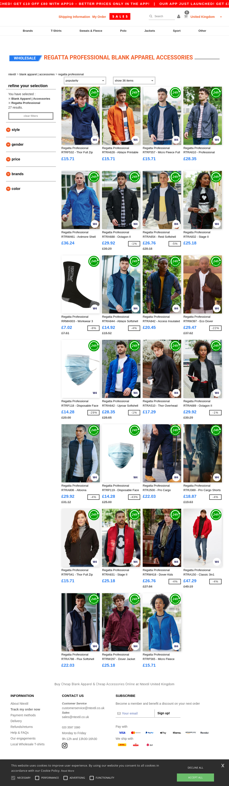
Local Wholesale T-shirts (28, 734)
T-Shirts (56, 30)
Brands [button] (17, 164)
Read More (67, 770)
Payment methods (23, 705)
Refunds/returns (22, 717)
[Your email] (135, 703)
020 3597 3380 (72, 717)
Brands (28, 30)
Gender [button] (17, 134)
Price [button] (16, 149)
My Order (99, 17)
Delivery (16, 711)
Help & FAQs (20, 722)
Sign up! (163, 703)
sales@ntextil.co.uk (75, 707)
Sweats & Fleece (90, 30)
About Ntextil (19, 693)
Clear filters (31, 105)
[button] (179, 17)
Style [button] (16, 120)
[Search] (161, 16)
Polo (123, 30)
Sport (176, 30)
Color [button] (16, 179)
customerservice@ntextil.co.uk (83, 698)
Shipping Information (74, 17)
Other (202, 30)
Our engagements (23, 728)
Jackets (149, 30)
